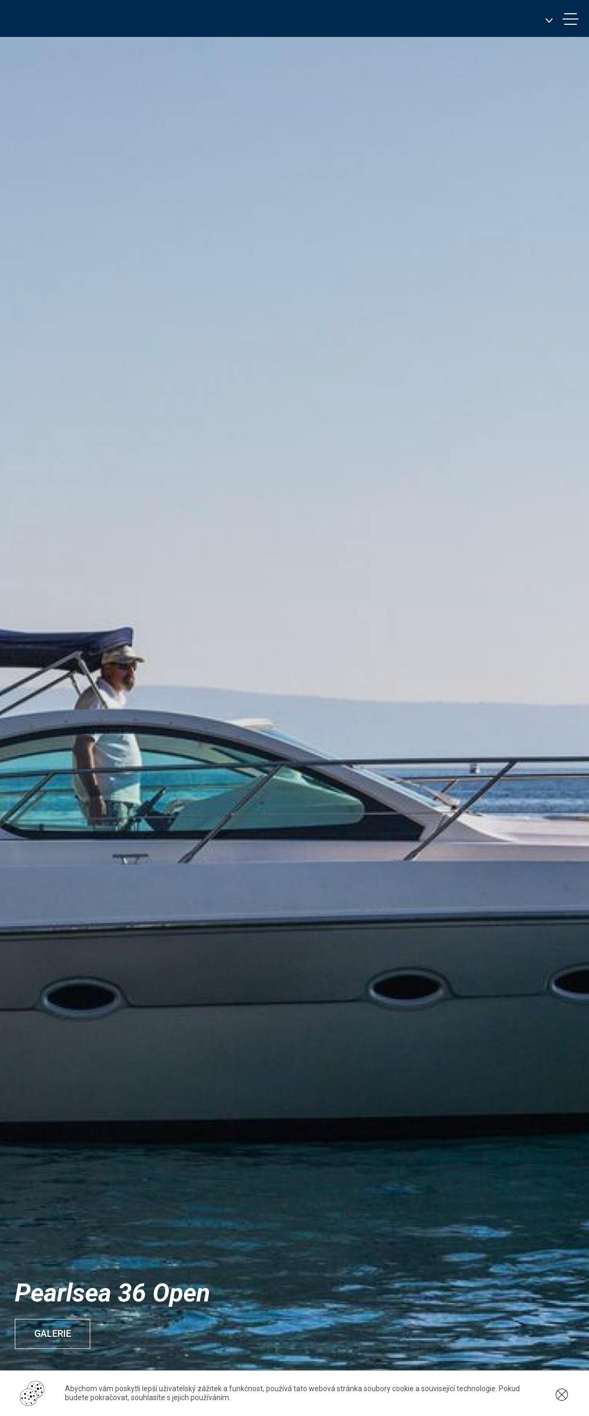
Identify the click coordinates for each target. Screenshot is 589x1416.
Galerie (54, 1333)
